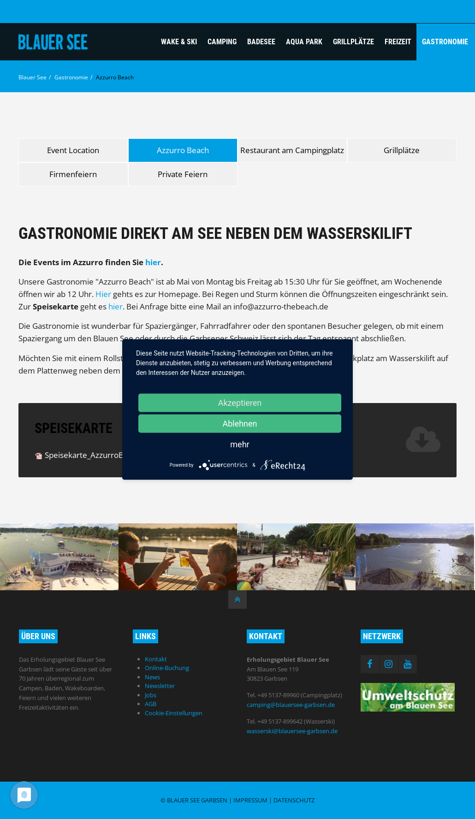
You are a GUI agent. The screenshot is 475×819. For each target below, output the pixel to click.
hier (153, 262)
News (152, 677)
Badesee (261, 41)
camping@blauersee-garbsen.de (291, 704)
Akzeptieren (240, 403)
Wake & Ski (179, 41)
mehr (239, 444)
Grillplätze (353, 41)
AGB (150, 704)
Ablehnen (239, 423)
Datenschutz (294, 800)
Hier (103, 294)
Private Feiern (183, 174)
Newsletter (160, 686)
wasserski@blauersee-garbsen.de (292, 731)
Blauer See (32, 77)
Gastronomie (445, 41)
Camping (222, 41)
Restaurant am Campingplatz (292, 150)
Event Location (73, 150)
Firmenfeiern (73, 174)
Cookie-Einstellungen (173, 713)
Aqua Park (304, 41)
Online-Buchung (167, 668)
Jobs (150, 695)
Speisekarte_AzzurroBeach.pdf (112, 455)
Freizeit (398, 41)
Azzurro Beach (183, 150)
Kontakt (156, 659)
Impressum (250, 800)
